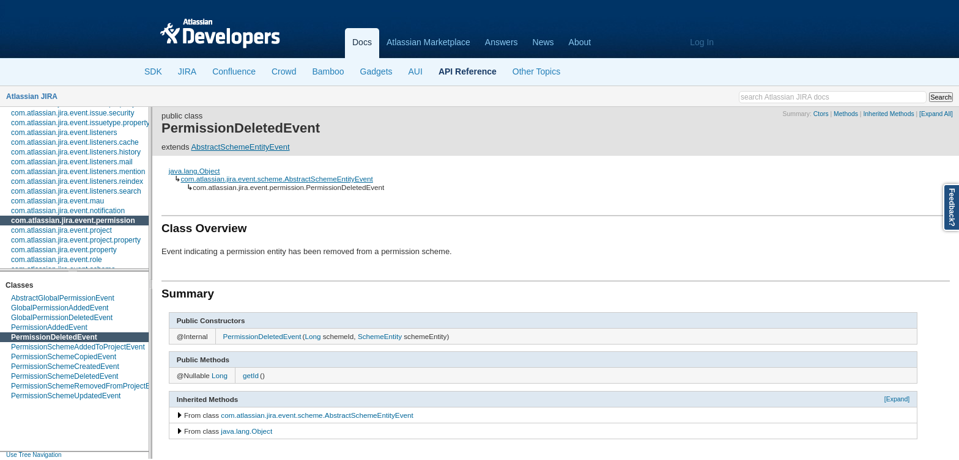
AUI (416, 71)
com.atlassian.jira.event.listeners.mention (78, 171)
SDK (153, 71)
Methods (846, 114)
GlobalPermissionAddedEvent (59, 308)
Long (312, 336)
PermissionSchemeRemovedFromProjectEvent (88, 386)
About (580, 42)
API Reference (468, 71)
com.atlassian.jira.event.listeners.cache (75, 142)
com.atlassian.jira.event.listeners (64, 132)
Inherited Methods (888, 114)
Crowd (284, 71)
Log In (702, 42)
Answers (501, 42)
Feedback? (951, 207)
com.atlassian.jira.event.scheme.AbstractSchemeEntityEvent (276, 179)
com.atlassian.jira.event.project (61, 230)
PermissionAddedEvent (49, 327)
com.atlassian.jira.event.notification (68, 210)
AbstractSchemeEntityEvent (240, 147)
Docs (362, 42)
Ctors (821, 114)
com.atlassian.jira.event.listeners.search (76, 191)
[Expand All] (936, 114)
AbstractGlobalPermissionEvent (62, 298)
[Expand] (897, 399)
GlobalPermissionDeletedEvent (62, 317)
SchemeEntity (380, 336)
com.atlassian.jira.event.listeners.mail (72, 162)
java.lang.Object (194, 171)
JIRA (187, 71)
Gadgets (376, 71)
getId (251, 375)
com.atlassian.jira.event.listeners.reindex (77, 181)
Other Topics (536, 71)
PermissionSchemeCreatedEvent (65, 366)
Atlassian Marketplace (428, 42)
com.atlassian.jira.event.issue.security (72, 113)
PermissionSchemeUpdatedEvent (65, 396)
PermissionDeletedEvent (54, 337)
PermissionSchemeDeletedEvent (64, 376)
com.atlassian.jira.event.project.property (76, 240)
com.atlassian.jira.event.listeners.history (76, 152)
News (543, 42)
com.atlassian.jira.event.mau (57, 201)
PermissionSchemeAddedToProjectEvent (78, 347)
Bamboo (328, 71)
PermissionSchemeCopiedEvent (63, 356)
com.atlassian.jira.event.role (56, 259)
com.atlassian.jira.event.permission (73, 220)
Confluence (234, 71)
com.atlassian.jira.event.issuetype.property (80, 123)
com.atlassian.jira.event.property (64, 250)
